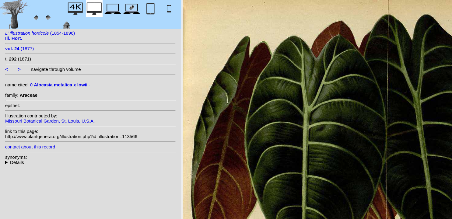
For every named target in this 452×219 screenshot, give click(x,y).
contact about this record (30, 146)
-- (90, 162)
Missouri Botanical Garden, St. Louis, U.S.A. (50, 120)
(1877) (19, 48)
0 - (60, 84)
